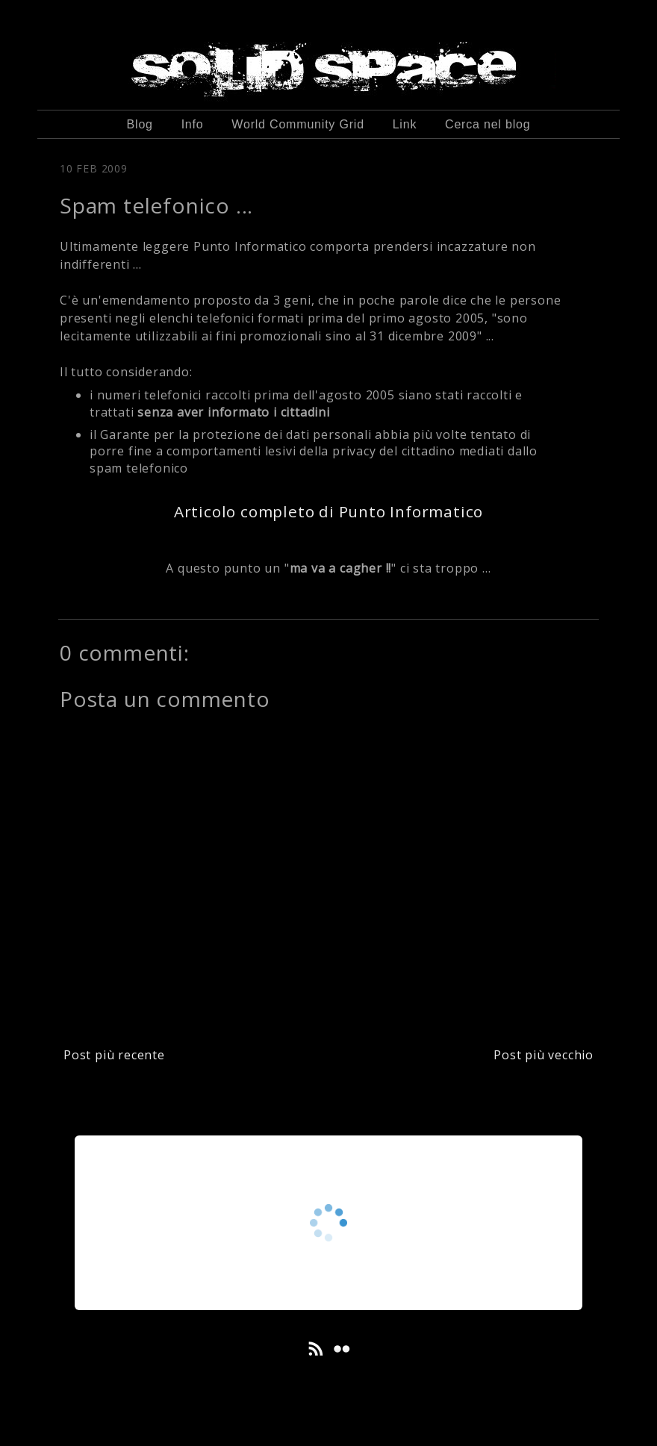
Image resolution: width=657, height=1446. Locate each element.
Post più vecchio (543, 1055)
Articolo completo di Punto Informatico (328, 511)
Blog (140, 124)
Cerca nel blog (487, 124)
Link (405, 124)
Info (192, 124)
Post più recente (114, 1055)
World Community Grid (297, 124)
